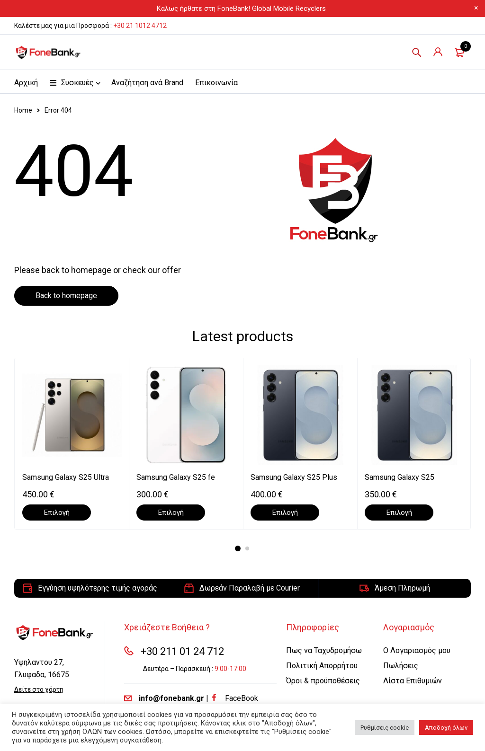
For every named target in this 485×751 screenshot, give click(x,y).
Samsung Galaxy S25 (399, 477)
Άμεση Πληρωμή (402, 587)
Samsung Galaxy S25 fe (175, 477)
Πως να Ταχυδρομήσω (324, 650)
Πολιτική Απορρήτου (322, 665)
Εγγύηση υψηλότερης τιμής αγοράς (97, 587)
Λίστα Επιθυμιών (412, 680)
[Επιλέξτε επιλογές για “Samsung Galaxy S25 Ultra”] (56, 512)
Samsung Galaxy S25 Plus (294, 477)
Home (23, 110)
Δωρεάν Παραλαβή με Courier (249, 587)
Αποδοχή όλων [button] (446, 727)
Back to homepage (66, 295)
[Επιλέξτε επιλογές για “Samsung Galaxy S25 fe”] (170, 512)
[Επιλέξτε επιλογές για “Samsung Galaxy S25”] (399, 512)
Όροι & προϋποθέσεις (323, 680)
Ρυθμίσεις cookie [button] (384, 727)
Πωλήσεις (400, 665)
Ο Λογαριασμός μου (416, 650)
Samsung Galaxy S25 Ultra (65, 477)
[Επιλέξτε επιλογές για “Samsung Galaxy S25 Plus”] (285, 512)
